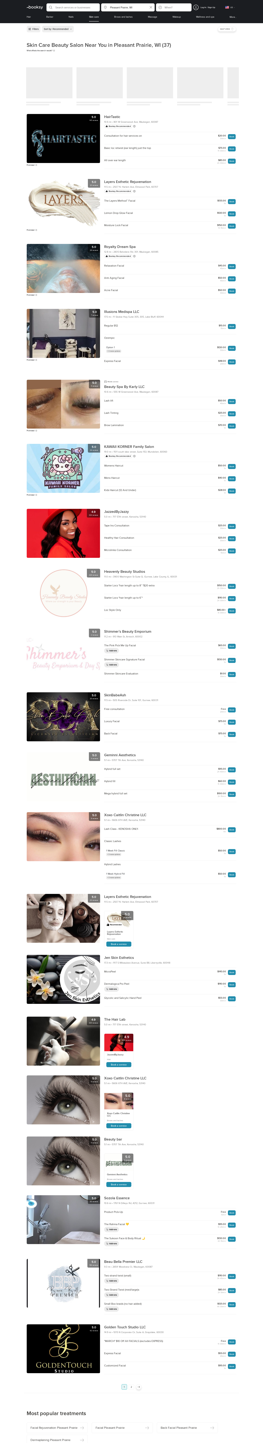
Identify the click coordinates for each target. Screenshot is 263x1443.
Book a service (119, 944)
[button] (73, 7)
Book (231, 136)
